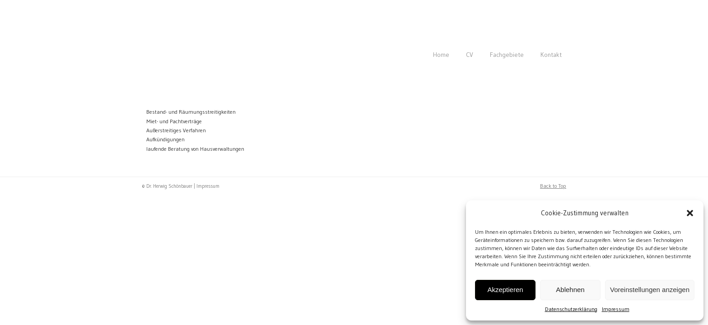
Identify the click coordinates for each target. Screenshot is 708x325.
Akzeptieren (505, 289)
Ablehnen (570, 289)
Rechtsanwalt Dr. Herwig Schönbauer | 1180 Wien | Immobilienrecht (259, 30)
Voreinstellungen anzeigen (649, 289)
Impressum (615, 309)
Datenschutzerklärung (571, 309)
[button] (689, 213)
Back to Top (553, 185)
